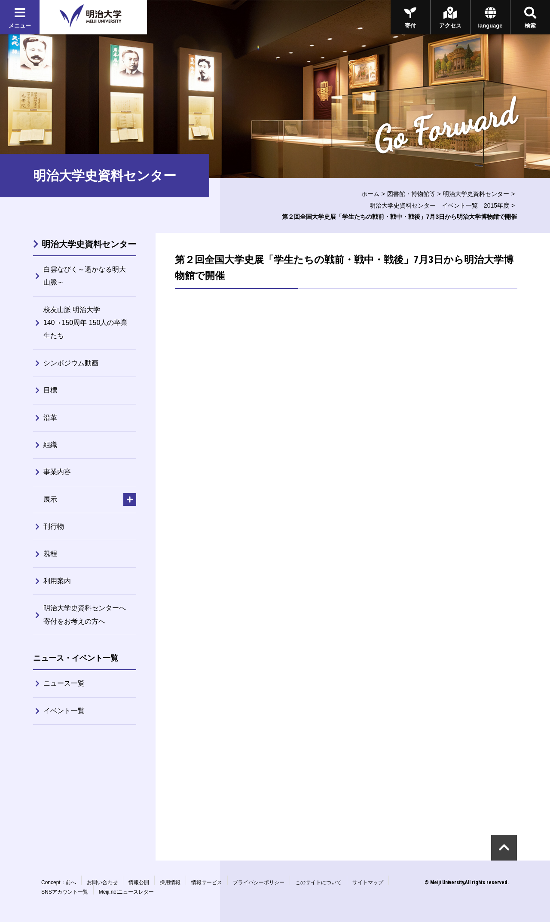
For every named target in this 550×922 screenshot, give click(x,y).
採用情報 (170, 882)
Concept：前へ (58, 882)
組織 (50, 444)
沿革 (50, 417)
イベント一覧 (64, 710)
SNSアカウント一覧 (64, 891)
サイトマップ (367, 882)
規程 (50, 553)
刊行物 (53, 526)
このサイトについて (318, 882)
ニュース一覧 (64, 683)
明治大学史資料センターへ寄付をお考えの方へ (84, 614)
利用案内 (57, 581)
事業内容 (57, 471)
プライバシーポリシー (258, 882)
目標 (50, 390)
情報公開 (138, 882)
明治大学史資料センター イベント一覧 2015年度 (439, 205)
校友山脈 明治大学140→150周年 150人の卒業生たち (85, 323)
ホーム (370, 193)
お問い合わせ (102, 882)
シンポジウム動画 (70, 363)
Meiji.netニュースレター (126, 891)
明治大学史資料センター (476, 193)
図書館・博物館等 (411, 193)
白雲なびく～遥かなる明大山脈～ (84, 276)
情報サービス (206, 882)
